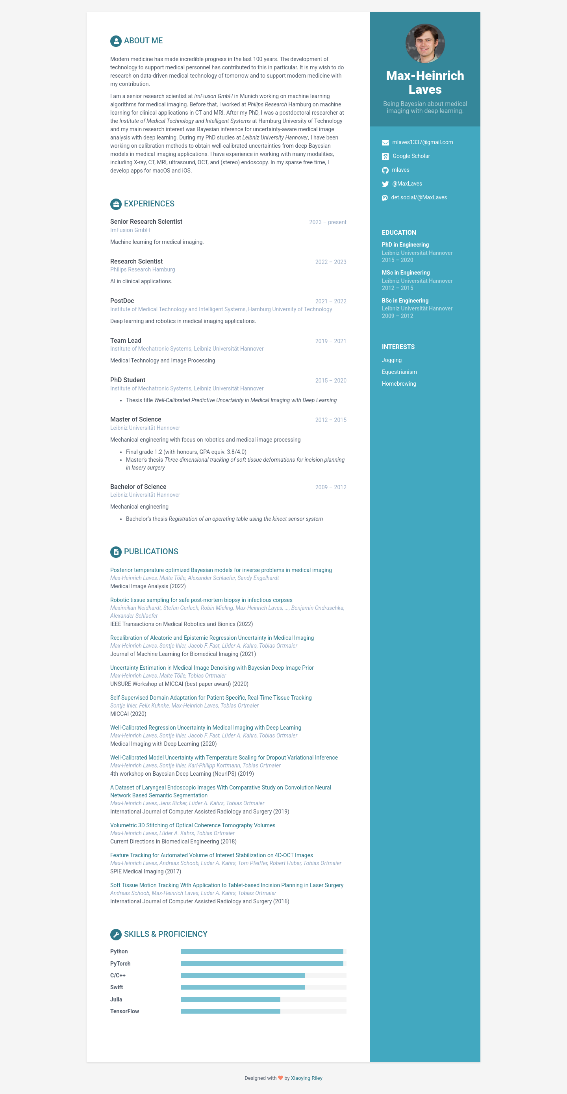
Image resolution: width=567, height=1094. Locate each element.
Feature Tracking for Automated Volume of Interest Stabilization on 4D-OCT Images (211, 855)
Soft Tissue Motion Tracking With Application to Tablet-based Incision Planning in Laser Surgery (226, 885)
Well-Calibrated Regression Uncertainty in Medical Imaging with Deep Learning (205, 727)
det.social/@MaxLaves (419, 197)
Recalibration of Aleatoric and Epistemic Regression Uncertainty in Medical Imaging (212, 638)
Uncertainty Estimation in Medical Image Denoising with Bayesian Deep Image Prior (212, 668)
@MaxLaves (407, 183)
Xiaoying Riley (306, 1078)
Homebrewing (399, 384)
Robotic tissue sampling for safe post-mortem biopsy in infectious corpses (201, 600)
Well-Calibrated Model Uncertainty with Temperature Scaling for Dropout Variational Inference (224, 757)
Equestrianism (399, 372)
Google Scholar (411, 156)
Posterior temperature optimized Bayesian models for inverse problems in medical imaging (221, 570)
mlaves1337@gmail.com (422, 142)
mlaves (401, 170)
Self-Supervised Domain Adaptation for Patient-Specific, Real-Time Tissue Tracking (211, 698)
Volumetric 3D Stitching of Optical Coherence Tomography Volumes (193, 825)
